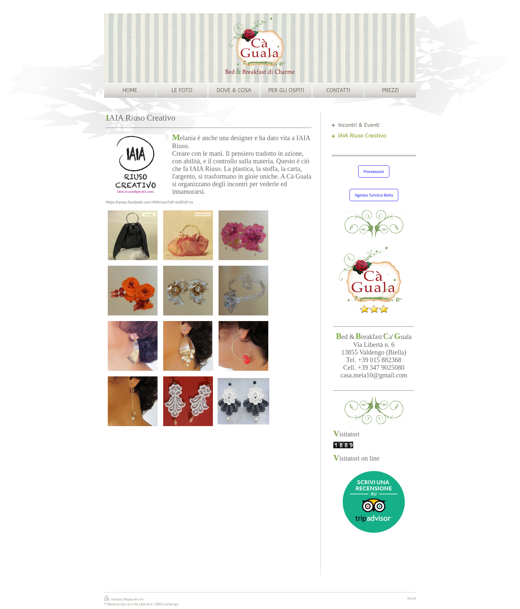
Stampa (113, 599)
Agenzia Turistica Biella (374, 195)
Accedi (411, 598)
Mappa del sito (134, 599)
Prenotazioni (373, 171)
